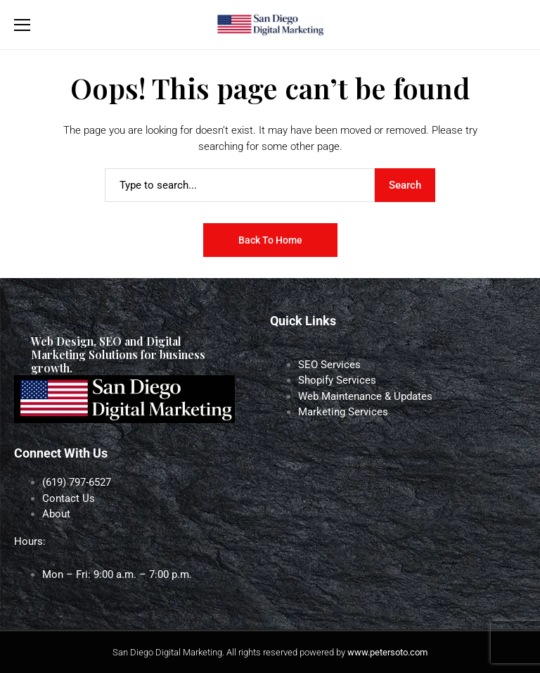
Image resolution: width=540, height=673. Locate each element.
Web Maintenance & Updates (365, 396)
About (56, 514)
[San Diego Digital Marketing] (270, 25)
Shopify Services (337, 380)
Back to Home (270, 240)
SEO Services (329, 364)
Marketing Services (343, 411)
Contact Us (68, 498)
